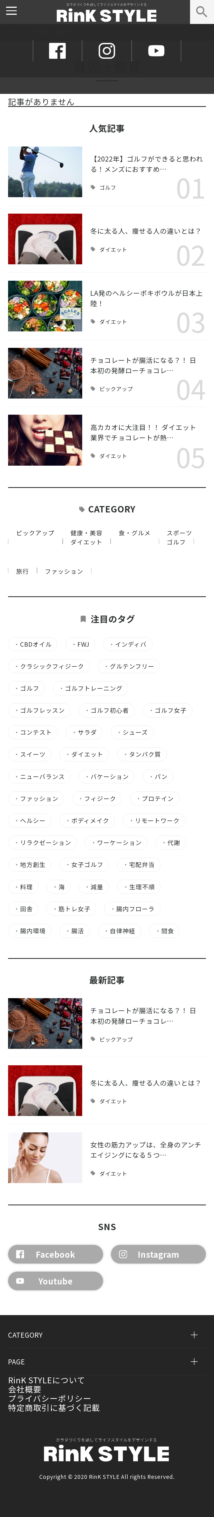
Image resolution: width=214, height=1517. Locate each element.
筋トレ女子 (71, 908)
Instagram (149, 1254)
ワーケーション (116, 842)
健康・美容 (86, 532)
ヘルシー (30, 820)
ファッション (64, 571)
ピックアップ (116, 389)
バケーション (106, 776)
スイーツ (30, 754)
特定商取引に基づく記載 (54, 1407)
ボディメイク (87, 820)
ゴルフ (107, 187)
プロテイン (154, 798)
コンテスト (33, 732)
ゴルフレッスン (39, 710)
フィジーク (97, 798)
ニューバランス (39, 776)
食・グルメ (135, 532)
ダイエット (113, 249)
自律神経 (119, 930)
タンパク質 (142, 754)
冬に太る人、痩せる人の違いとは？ (146, 231)
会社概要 (25, 1389)
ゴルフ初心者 (106, 710)
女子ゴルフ (84, 864)
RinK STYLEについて (46, 1380)
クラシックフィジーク (49, 666)
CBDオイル (33, 644)
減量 (93, 886)
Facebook (46, 1254)
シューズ (132, 732)
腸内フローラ (132, 908)
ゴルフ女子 (167, 710)
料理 (23, 886)
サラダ (84, 732)
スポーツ (179, 532)
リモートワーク (154, 820)
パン (158, 776)
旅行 (22, 571)
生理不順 (139, 886)
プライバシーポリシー (49, 1398)
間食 (164, 930)
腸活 (74, 930)
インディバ (128, 644)
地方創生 (30, 864)
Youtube (44, 1281)
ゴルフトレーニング (91, 688)
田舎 (23, 908)
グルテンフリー (128, 666)
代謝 (170, 842)
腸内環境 (30, 930)
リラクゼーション (42, 842)
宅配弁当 (139, 864)
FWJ (80, 644)
